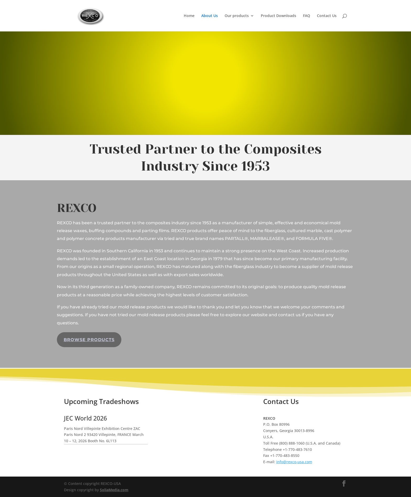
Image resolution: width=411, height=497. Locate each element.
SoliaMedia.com (114, 489)
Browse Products (89, 339)
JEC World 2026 (85, 418)
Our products (237, 16)
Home (189, 16)
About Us (209, 16)
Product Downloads (278, 16)
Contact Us (327, 16)
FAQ (306, 16)
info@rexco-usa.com (294, 461)
